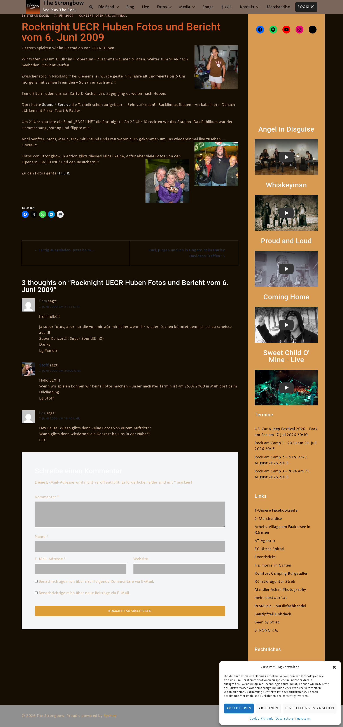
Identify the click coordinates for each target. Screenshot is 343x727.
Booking (306, 7)
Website (140, 559)
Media (184, 7)
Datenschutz (284, 719)
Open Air (102, 16)
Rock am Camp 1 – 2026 (276, 443)
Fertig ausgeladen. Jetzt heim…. (66, 250)
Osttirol (119, 16)
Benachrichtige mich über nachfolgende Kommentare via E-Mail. (96, 581)
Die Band (106, 7)
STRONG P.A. (266, 630)
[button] (334, 667)
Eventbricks (265, 557)
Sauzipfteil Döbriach (273, 614)
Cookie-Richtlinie (261, 719)
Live (145, 7)
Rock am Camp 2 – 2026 (276, 457)
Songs (208, 7)
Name (41, 536)
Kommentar (47, 497)
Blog (130, 7)
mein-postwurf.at (271, 597)
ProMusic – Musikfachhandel (280, 606)
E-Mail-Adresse (50, 559)
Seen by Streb (267, 622)
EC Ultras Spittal (269, 549)
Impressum (303, 719)
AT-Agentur (265, 541)
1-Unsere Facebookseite (276, 510)
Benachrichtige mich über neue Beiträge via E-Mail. (84, 592)
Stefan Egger (37, 16)
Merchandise (278, 7)
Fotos (162, 7)
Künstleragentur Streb (275, 581)
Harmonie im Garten (273, 565)
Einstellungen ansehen (309, 708)
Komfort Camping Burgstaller (281, 573)
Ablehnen (268, 708)
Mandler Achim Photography (280, 589)
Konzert (86, 16)
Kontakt (247, 7)
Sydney (110, 715)
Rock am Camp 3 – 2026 (276, 471)
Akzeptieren (238, 708)
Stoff (44, 365)
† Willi (227, 7)
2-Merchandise (268, 518)
